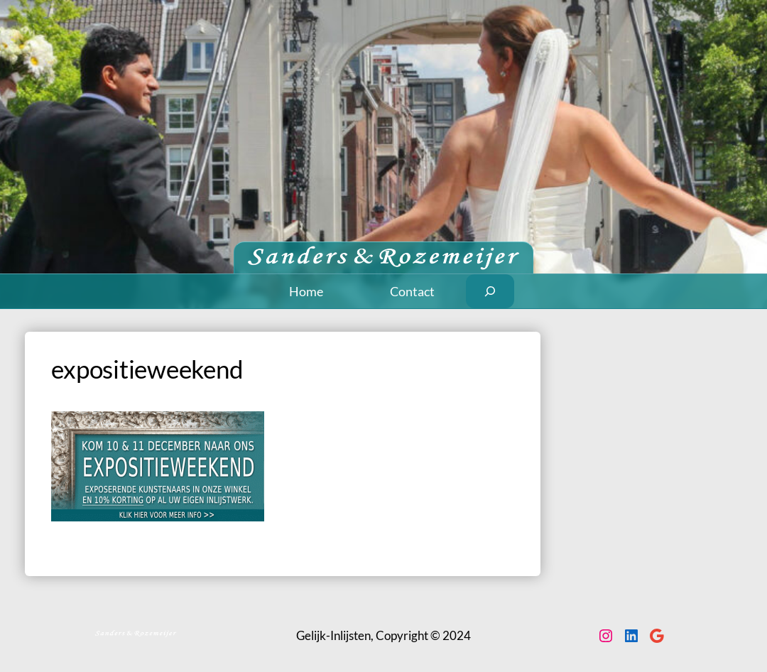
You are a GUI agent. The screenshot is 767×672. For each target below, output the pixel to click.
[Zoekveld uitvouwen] (490, 291)
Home (306, 291)
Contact (412, 291)
